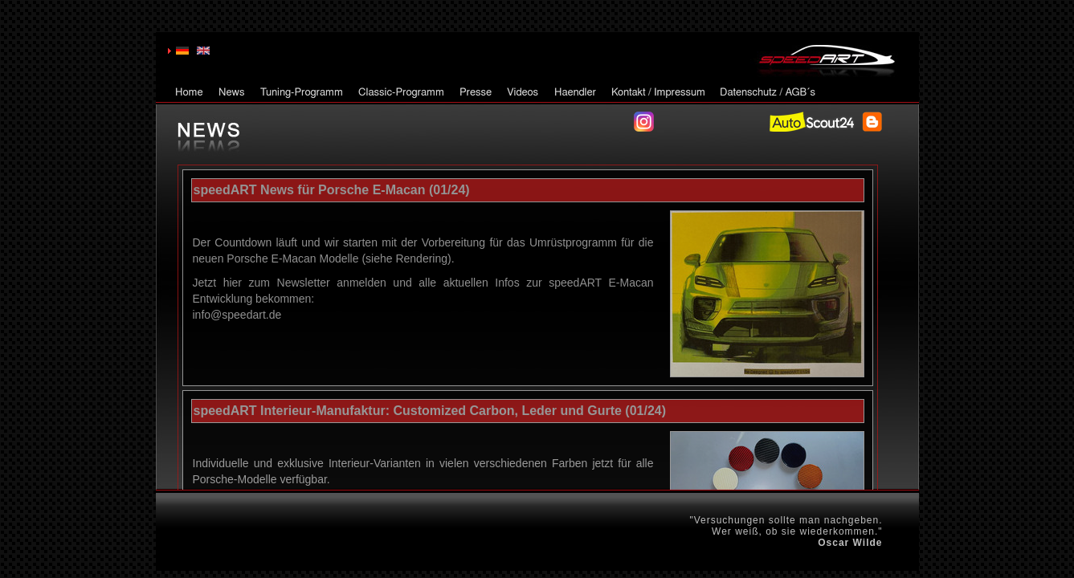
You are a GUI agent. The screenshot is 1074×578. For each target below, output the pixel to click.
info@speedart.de (237, 314)
